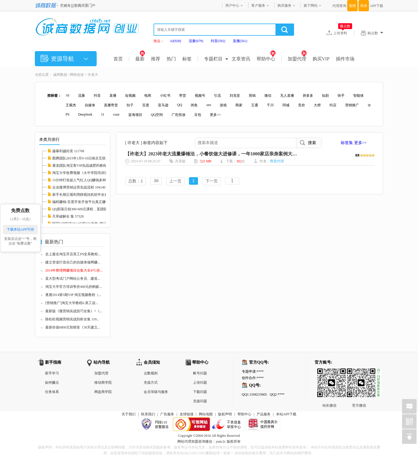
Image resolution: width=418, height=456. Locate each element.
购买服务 (284, 5)
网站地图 (206, 414)
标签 (187, 58)
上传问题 (200, 382)
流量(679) (196, 41)
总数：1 (135, 181)
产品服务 (264, 414)
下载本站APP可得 (20, 229)
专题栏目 (213, 58)
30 (156, 181)
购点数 (375, 33)
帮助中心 (266, 58)
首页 (118, 58)
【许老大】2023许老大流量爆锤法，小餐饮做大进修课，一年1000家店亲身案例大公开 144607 (221, 153)
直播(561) (240, 41)
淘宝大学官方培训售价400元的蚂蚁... (73, 287)
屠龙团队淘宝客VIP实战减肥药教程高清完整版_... (90, 166)
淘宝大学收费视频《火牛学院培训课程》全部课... (90, 173)
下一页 (212, 181)
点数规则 (151, 373)
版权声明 (225, 414)
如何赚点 (52, 382)
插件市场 (345, 58)
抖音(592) (218, 41)
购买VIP (321, 58)
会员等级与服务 (156, 392)
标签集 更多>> (354, 143)
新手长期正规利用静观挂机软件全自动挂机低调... (90, 195)
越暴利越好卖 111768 (68, 151)
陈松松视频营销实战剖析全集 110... (72, 319)
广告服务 (167, 414)
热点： (159, 41)
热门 (171, 58)
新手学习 (52, 373)
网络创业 (77, 75)
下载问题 (200, 392)
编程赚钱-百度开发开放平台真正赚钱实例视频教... (90, 202)
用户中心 (232, 5)
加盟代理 (297, 58)
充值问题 (200, 401)
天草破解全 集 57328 (68, 216)
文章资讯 (241, 58)
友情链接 (187, 414)
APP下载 (376, 6)
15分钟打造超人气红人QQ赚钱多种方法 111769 (88, 180)
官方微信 (359, 373)
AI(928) (175, 41)
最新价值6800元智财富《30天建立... (72, 327)
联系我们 (148, 414)
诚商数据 (60, 75)
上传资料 (342, 32)
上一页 (175, 181)
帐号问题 (200, 373)
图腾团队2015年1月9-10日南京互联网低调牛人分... (90, 158)
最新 (140, 58)
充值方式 (151, 382)
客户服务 (258, 5)
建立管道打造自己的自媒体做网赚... (72, 262)
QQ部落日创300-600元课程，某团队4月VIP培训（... (91, 209)
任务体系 (52, 392)
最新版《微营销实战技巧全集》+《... (73, 311)
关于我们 (129, 414)
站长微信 (329, 373)
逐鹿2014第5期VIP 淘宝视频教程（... (73, 295)
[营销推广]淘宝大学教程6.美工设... (71, 303)
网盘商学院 (103, 392)
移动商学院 (103, 382)
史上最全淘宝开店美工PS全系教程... (72, 254)
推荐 (155, 58)
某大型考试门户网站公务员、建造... (72, 279)
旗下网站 (311, 5)
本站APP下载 (286, 414)
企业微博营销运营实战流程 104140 (78, 187)
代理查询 (339, 6)
